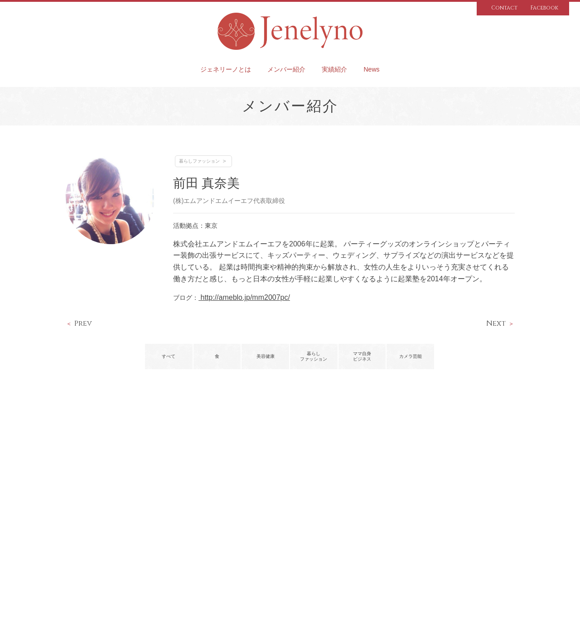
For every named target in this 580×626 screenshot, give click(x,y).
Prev (83, 323)
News (371, 69)
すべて (168, 356)
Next (496, 323)
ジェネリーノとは (225, 69)
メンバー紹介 (286, 69)
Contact (504, 7)
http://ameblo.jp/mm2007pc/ (244, 297)
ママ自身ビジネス (362, 356)
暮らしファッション (199, 161)
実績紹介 (334, 69)
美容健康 (265, 356)
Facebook (544, 7)
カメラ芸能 (410, 356)
